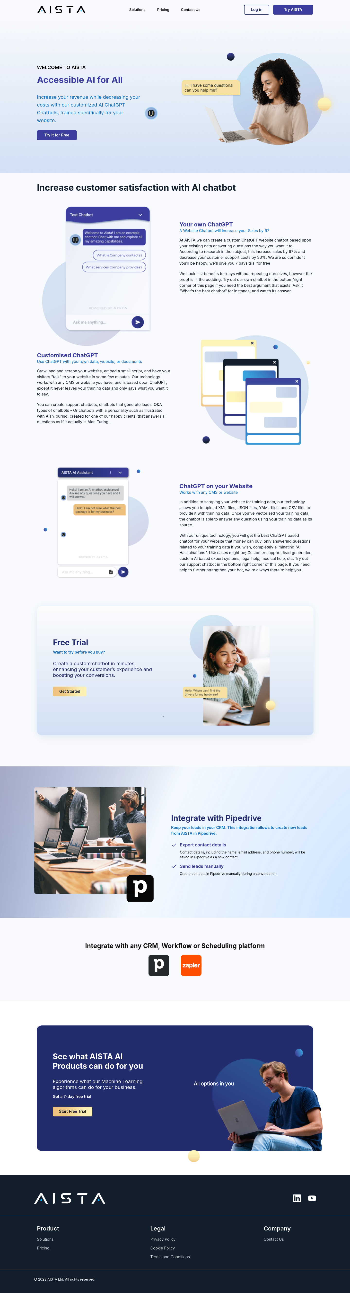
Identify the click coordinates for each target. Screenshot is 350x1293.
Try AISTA (293, 10)
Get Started (69, 691)
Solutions (45, 1239)
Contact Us (274, 1239)
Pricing (43, 1248)
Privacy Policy (163, 1239)
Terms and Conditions (170, 1256)
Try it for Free (56, 135)
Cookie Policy (162, 1248)
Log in (256, 10)
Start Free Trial (72, 1111)
